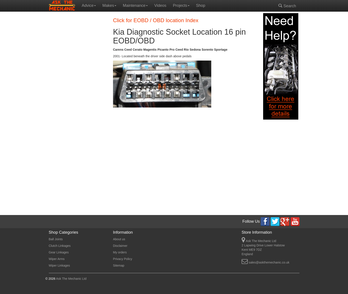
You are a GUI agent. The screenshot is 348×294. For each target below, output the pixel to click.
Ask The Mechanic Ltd (70, 278)
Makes (109, 5)
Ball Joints (56, 239)
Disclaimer (120, 245)
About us (119, 239)
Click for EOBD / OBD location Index (155, 20)
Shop (200, 5)
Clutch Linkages (60, 245)
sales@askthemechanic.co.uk (269, 262)
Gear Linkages (59, 252)
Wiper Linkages (59, 265)
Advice (89, 5)
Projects (181, 5)
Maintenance (135, 5)
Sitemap (118, 265)
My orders (120, 252)
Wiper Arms (57, 259)
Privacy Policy (122, 259)
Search (287, 6)
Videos (160, 5)
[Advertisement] (78, 79)
